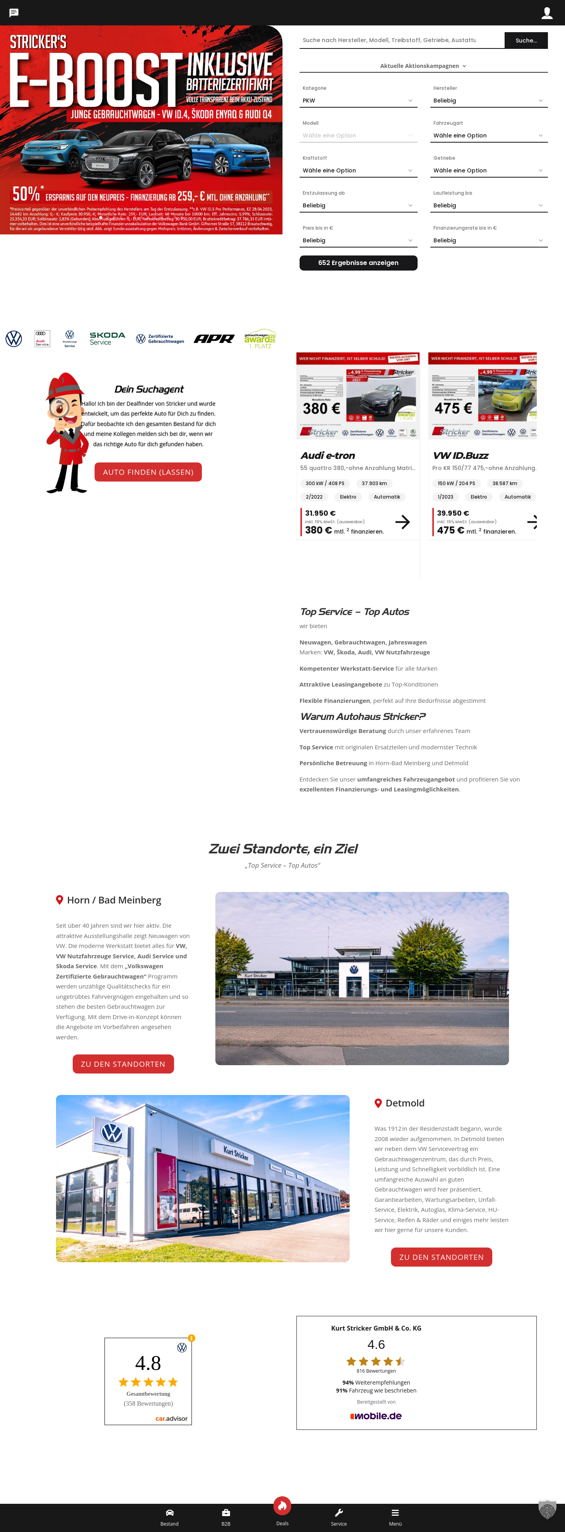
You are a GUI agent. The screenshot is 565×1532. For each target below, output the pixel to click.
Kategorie (315, 88)
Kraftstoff (315, 158)
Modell (311, 123)
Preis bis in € (318, 227)
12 (175, 217)
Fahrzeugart (448, 123)
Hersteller (445, 88)
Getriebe (444, 158)
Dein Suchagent (148, 389)
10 (161, 217)
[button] (547, 1514)
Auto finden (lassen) (148, 472)
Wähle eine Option (490, 135)
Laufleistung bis (452, 193)
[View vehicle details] (402, 522)
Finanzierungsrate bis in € (465, 227)
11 (168, 217)
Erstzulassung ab (324, 193)
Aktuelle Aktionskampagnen (419, 66)
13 (181, 217)
